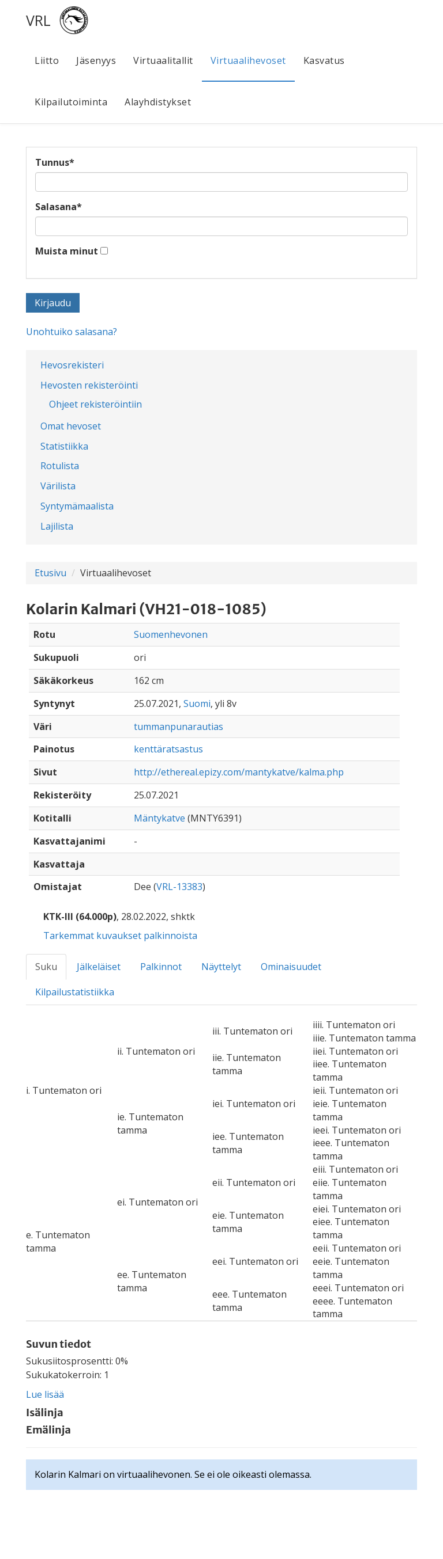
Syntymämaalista (77, 506)
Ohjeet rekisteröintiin (95, 404)
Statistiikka (64, 446)
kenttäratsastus (168, 749)
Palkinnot (161, 966)
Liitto (47, 60)
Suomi (197, 703)
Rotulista (59, 465)
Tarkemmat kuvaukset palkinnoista (120, 935)
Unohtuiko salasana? (71, 331)
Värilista (58, 486)
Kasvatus (324, 60)
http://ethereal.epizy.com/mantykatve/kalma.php (239, 772)
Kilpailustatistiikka (74, 992)
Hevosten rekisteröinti (89, 385)
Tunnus (54, 162)
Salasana (58, 206)
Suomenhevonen (171, 634)
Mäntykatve (159, 818)
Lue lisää (45, 1394)
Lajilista (56, 526)
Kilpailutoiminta (71, 102)
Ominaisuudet (291, 966)
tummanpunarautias (178, 726)
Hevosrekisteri (72, 365)
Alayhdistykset (158, 102)
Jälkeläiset (99, 966)
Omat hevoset (70, 426)
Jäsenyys (96, 60)
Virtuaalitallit (163, 60)
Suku (46, 966)
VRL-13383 (179, 886)
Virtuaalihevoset (248, 60)
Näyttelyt (221, 966)
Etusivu (50, 572)
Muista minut (66, 251)
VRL (38, 20)
